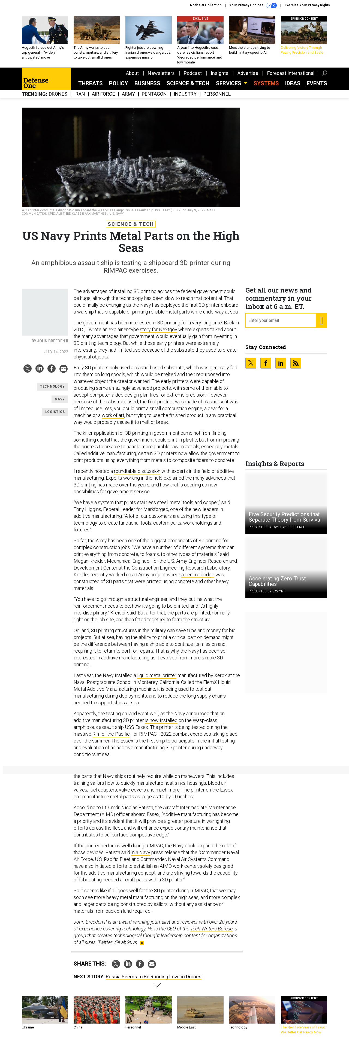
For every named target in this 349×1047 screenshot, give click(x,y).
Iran (79, 98)
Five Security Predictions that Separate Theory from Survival (285, 521)
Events (317, 87)
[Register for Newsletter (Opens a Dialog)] (321, 325)
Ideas (292, 87)
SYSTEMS (266, 87)
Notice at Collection (205, 5)
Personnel (217, 98)
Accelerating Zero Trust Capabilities (277, 585)
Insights (219, 77)
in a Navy (140, 856)
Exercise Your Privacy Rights (307, 5)
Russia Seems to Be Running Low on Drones (153, 981)
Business (147, 87)
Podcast (193, 77)
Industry (185, 98)
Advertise (247, 77)
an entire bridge (197, 579)
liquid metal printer (156, 679)
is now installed (161, 724)
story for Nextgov (158, 333)
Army (128, 98)
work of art (113, 419)
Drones (58, 98)
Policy (118, 87)
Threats (90, 87)
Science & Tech (188, 87)
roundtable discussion (137, 475)
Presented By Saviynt (267, 595)
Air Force (103, 98)
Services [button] (229, 87)
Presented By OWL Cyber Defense (277, 531)
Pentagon (154, 98)
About (132, 77)
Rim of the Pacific (111, 738)
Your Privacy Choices (253, 5)
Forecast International (290, 77)
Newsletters (161, 77)
